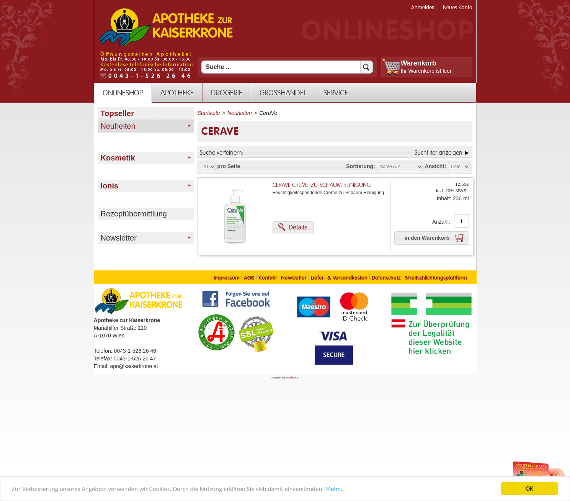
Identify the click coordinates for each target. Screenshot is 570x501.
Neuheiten (239, 113)
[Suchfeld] (287, 67)
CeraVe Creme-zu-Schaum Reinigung (322, 185)
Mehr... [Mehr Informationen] (334, 490)
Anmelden (423, 7)
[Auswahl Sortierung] (400, 166)
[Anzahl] (461, 221)
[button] (293, 227)
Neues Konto (457, 7)
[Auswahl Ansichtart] (459, 166)
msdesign (292, 377)
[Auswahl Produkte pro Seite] (208, 166)
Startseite (209, 113)
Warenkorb (418, 63)
